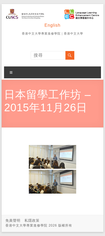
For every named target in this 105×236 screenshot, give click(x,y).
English (52, 25)
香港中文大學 (73, 33)
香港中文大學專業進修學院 (41, 33)
